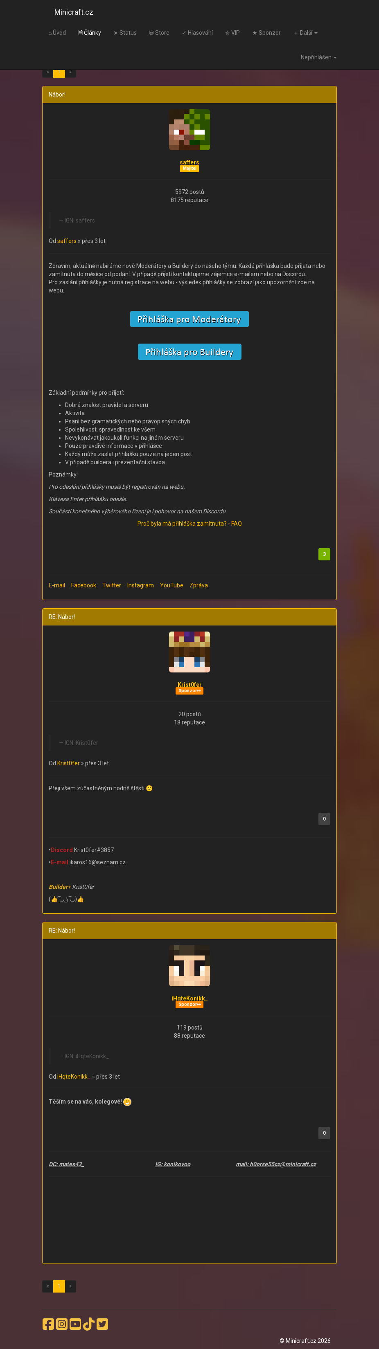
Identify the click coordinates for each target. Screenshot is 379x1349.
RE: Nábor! (62, 617)
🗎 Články (89, 32)
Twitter (111, 585)
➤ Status (125, 32)
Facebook (83, 585)
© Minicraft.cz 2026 (305, 1341)
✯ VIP (232, 32)
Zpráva (199, 585)
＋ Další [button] (305, 32)
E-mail (57, 585)
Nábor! (57, 94)
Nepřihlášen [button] (319, 57)
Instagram (140, 585)
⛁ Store (159, 32)
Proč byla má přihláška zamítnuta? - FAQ (190, 523)
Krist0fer (190, 684)
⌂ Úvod (57, 32)
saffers (189, 162)
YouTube (171, 585)
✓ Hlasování (197, 32)
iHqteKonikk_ (189, 998)
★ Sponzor (266, 32)
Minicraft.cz (73, 12)
